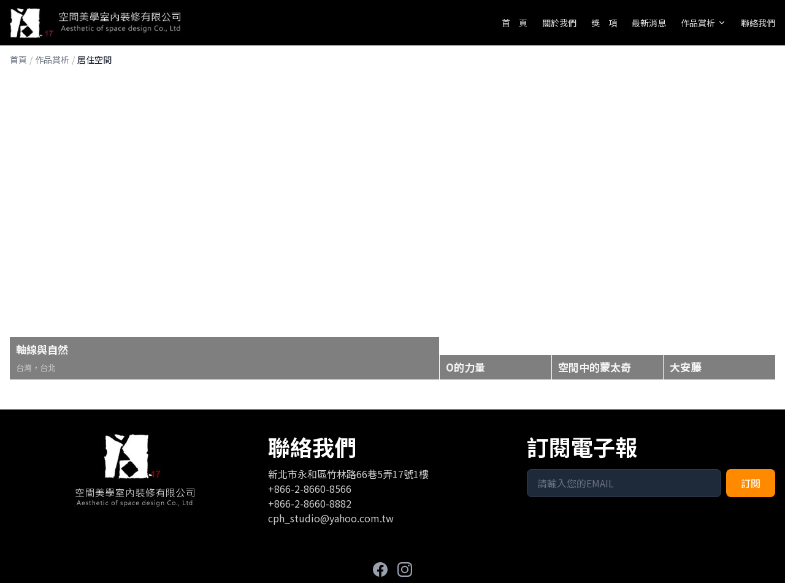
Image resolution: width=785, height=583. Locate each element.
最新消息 (649, 23)
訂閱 (750, 483)
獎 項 (604, 23)
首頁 (18, 59)
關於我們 (559, 23)
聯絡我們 (758, 23)
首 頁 (514, 23)
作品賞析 (703, 23)
